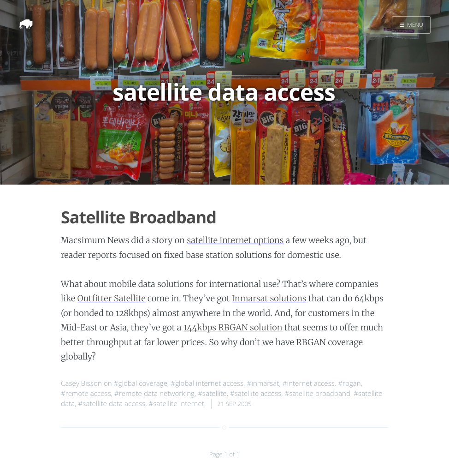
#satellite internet (176, 403)
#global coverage (140, 383)
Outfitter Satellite (111, 298)
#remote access (86, 393)
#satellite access (255, 393)
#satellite (212, 393)
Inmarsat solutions (269, 298)
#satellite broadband (317, 393)
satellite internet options (235, 240)
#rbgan (349, 383)
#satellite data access (112, 403)
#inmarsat (263, 383)
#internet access (309, 383)
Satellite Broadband (138, 217)
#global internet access (207, 383)
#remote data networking (154, 393)
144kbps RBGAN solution (233, 327)
